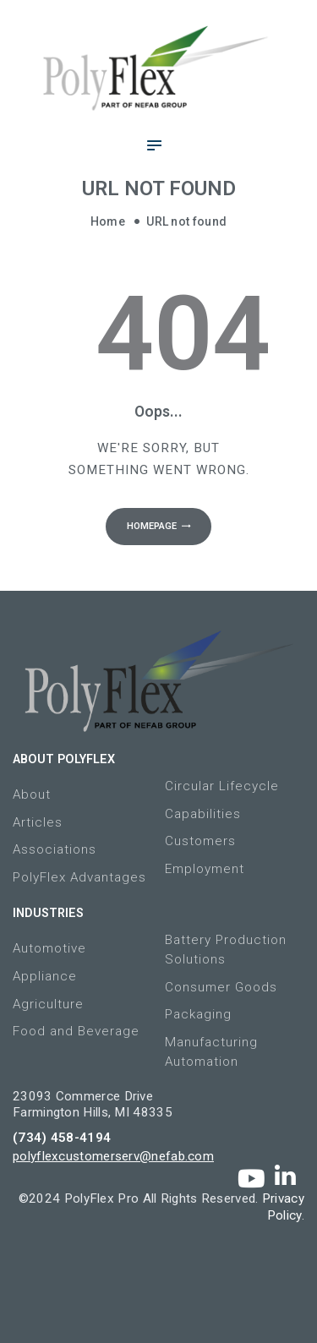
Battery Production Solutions (226, 949)
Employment (204, 868)
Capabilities (203, 814)
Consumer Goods (221, 987)
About (32, 794)
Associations (54, 849)
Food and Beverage (76, 1031)
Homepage (152, 526)
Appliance (45, 976)
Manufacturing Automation (211, 1052)
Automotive (49, 948)
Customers (200, 841)
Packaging (198, 1014)
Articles (38, 822)
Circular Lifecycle (222, 786)
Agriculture (48, 1004)
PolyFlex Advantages (79, 877)
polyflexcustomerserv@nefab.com (113, 1156)
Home (107, 221)
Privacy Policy (283, 1207)
